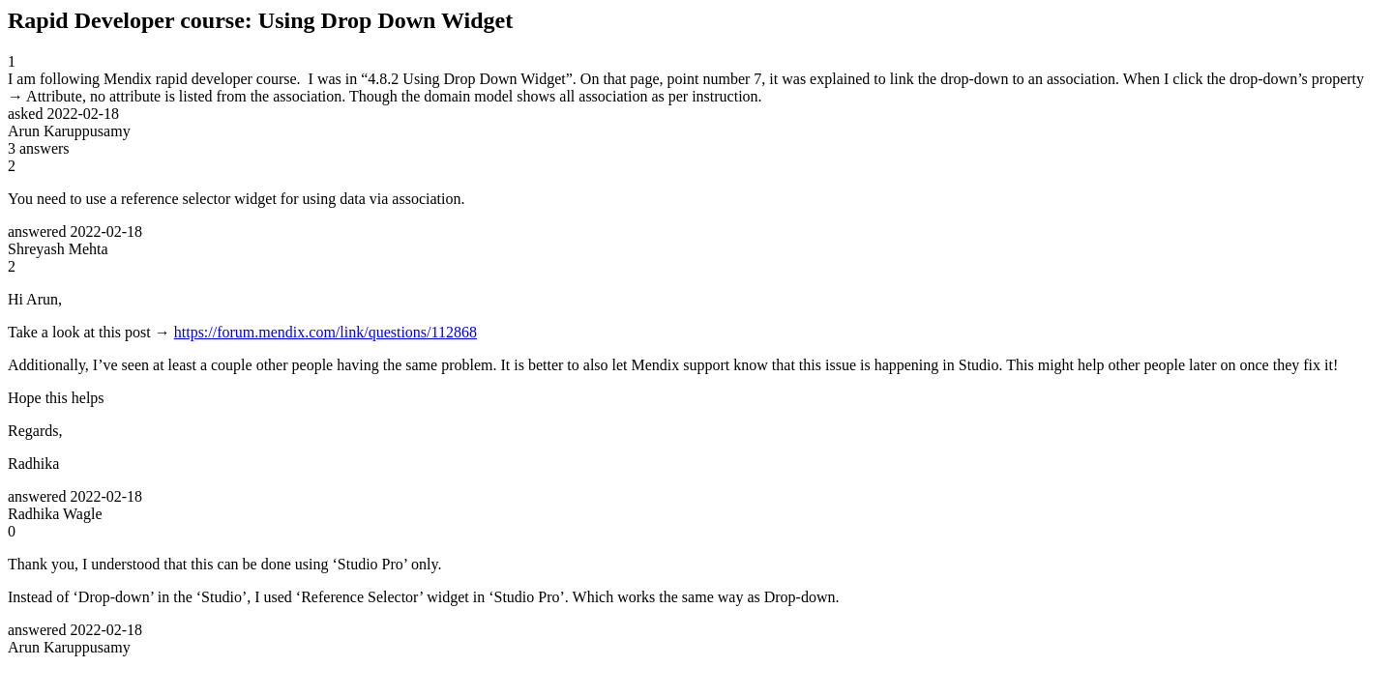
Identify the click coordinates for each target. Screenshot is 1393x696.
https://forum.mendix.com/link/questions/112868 (325, 332)
